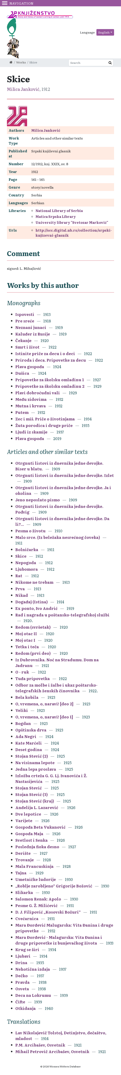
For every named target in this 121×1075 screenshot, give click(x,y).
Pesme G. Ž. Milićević (36, 905)
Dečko (21, 975)
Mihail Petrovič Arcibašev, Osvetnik (52, 1051)
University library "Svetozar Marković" (72, 222)
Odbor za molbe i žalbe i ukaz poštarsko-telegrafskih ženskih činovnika (56, 688)
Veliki (21, 710)
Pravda (22, 982)
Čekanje (23, 340)
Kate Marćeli (28, 743)
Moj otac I (25, 640)
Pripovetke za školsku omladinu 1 (49, 379)
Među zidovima (31, 399)
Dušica (22, 373)
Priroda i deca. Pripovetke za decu (50, 360)
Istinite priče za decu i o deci (45, 353)
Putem (22, 412)
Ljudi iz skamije (31, 432)
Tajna (20, 873)
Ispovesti (24, 314)
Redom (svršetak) (33, 627)
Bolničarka (26, 549)
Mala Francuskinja (34, 866)
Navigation (18, 3)
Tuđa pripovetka (32, 678)
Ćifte (20, 1002)
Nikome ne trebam (34, 582)
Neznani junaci (30, 327)
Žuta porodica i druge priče (44, 425)
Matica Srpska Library (56, 216)
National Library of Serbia (59, 210)
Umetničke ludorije (35, 879)
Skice (20, 556)
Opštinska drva (30, 730)
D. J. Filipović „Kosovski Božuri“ (48, 912)
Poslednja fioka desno (37, 847)
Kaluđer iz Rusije (32, 334)
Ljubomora (26, 569)
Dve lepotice (28, 814)
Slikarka (24, 892)
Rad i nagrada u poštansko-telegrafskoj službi (62, 615)
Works (21, 62)
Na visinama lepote (35, 762)
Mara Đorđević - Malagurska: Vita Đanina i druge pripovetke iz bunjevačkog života (58, 940)
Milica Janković (23, 89)
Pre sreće (24, 321)
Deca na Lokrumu (33, 995)
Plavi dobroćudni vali (37, 393)
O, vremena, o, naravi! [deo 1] (44, 717)
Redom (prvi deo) (33, 653)
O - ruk (22, 672)
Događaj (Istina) (31, 602)
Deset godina (28, 749)
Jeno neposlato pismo (37, 500)
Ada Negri (25, 736)
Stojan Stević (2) (31, 756)
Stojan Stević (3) (31, 794)
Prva (20, 589)
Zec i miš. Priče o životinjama (45, 419)
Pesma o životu (30, 531)
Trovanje (24, 860)
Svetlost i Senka (31, 840)
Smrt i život (27, 347)
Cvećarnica (26, 918)
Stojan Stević (28, 788)
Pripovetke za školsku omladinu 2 (49, 386)
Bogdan (23, 723)
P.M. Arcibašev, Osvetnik (40, 1045)
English (104, 32)
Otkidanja (25, 1008)
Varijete (23, 820)
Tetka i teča (27, 647)
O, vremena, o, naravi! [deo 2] (44, 704)
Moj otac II (26, 633)
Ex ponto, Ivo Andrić (36, 608)
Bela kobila (26, 697)
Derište (23, 853)
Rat (18, 575)
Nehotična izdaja (32, 969)
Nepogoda (25, 562)
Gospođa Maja (29, 833)
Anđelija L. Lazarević (36, 807)
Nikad (21, 595)
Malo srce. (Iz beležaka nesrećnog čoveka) (57, 537)
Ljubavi (22, 956)
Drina (21, 962)
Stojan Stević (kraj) (34, 801)
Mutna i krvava (30, 406)
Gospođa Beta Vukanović (40, 827)
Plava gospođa (29, 366)
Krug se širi (27, 949)
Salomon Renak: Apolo (38, 899)
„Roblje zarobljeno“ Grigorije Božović (53, 886)
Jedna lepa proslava (35, 769)
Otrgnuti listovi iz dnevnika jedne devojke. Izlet (64, 475)
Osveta (22, 989)
